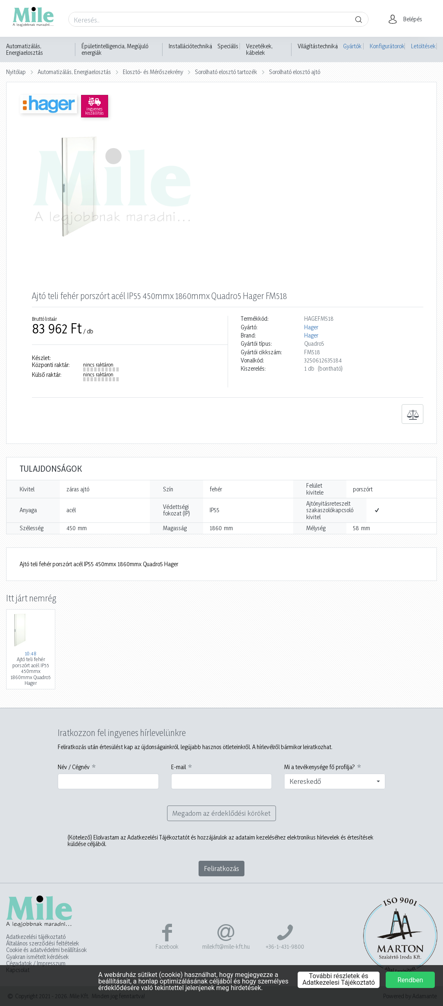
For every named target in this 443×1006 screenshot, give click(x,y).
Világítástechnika (318, 46)
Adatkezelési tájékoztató (36, 937)
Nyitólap (16, 71)
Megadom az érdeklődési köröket (221, 813)
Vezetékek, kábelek (259, 49)
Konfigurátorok (387, 46)
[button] (407, 19)
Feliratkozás (221, 868)
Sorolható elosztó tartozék (226, 71)
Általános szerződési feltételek (42, 943)
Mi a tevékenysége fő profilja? (319, 767)
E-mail (178, 767)
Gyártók (352, 46)
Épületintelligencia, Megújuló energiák (114, 49)
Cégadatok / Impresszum (36, 963)
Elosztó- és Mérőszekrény (153, 71)
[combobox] (334, 781)
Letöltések (423, 46)
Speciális (227, 46)
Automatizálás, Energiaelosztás (24, 49)
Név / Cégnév (74, 767)
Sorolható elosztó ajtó (294, 71)
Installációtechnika (190, 46)
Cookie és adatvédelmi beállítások (46, 950)
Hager (311, 327)
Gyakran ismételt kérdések (37, 957)
